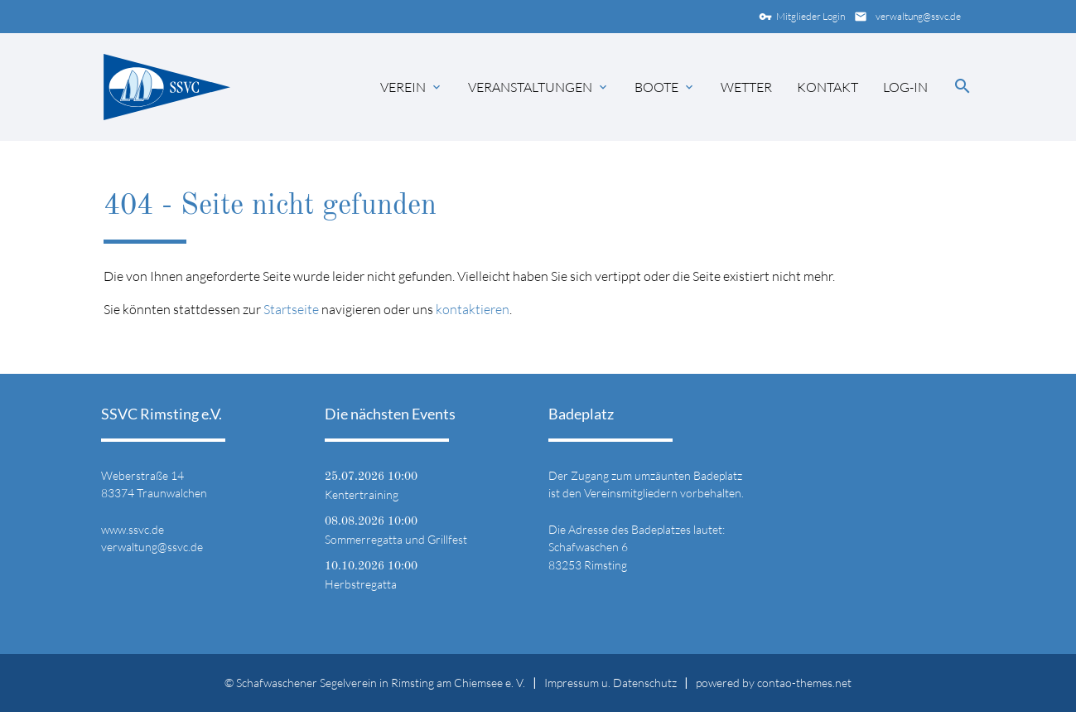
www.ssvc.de (132, 529)
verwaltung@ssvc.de (906, 16)
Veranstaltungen (530, 87)
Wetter (746, 87)
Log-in (905, 87)
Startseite (291, 309)
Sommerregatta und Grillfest (396, 539)
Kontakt (827, 87)
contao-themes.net (804, 683)
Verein (403, 87)
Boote (656, 87)
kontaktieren (472, 309)
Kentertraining (361, 494)
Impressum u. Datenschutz (610, 683)
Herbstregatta (361, 584)
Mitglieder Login (798, 16)
